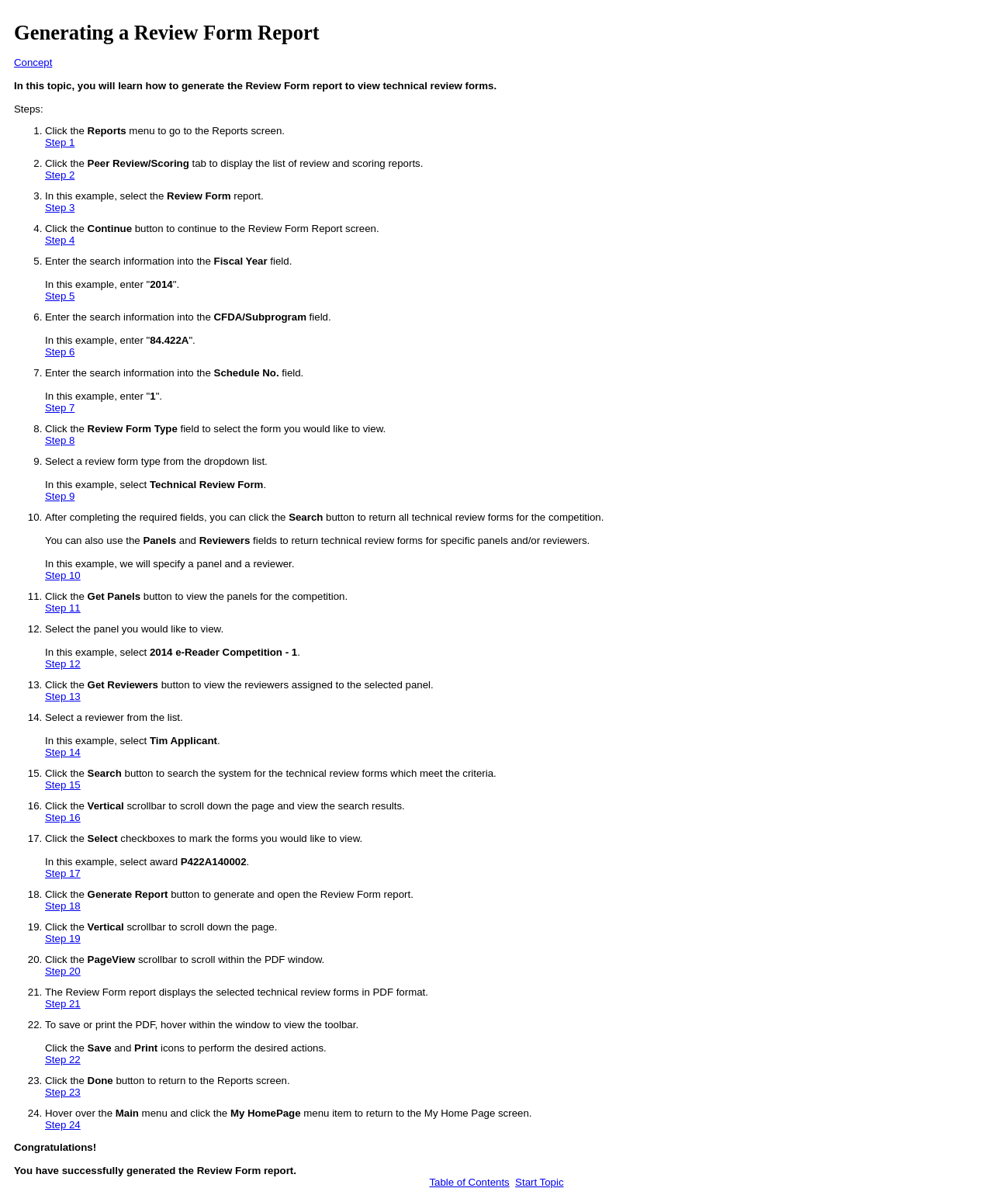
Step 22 (63, 1059)
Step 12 (63, 664)
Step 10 (63, 575)
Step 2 (59, 175)
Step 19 (63, 938)
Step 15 (63, 785)
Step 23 (63, 1092)
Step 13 (63, 696)
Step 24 (63, 1125)
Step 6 (59, 352)
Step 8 (59, 440)
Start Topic (539, 1182)
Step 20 (63, 971)
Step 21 (63, 1004)
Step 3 (59, 207)
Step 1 (59, 142)
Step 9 (59, 496)
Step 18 (63, 906)
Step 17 (63, 873)
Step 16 (63, 817)
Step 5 (59, 296)
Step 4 (59, 240)
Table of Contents (469, 1182)
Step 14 (63, 752)
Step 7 (59, 408)
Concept (33, 62)
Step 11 (63, 608)
